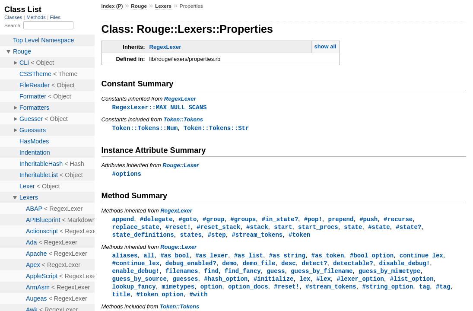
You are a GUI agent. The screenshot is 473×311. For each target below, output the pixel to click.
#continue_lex (135, 266)
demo (229, 266)
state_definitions (143, 237)
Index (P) (112, 6)
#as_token (327, 258)
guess (276, 274)
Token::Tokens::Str (216, 128)
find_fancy (243, 274)
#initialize (274, 283)
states (191, 237)
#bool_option (372, 258)
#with (198, 299)
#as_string (287, 258)
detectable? (353, 266)
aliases (125, 258)
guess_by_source (139, 283)
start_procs (318, 229)
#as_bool (174, 258)
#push (368, 220)
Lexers (163, 6)
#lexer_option (360, 283)
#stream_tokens (257, 237)
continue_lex (421, 258)
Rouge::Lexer (180, 166)
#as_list (248, 258)
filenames (181, 274)
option (211, 291)
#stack (257, 229)
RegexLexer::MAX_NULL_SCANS (159, 107)
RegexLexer (165, 47)
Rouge (139, 6)
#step (217, 237)
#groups (243, 220)
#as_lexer (211, 258)
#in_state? (280, 220)
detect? (314, 266)
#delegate (156, 220)
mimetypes (178, 291)
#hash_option (226, 283)
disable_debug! (404, 266)
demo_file (259, 266)
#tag (443, 291)
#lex (323, 283)
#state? (408, 229)
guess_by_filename (321, 274)
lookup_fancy (134, 291)
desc (288, 266)
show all (325, 46)
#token (300, 237)
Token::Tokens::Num (145, 128)
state (353, 229)
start (283, 229)
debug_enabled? (190, 266)
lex (304, 283)
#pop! (313, 220)
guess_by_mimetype (389, 274)
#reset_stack (218, 229)
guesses (185, 283)
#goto (187, 220)
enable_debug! (135, 274)
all (148, 258)
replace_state (135, 229)
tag (424, 291)
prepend (340, 220)
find (211, 274)
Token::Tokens (183, 120)
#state (379, 229)
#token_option (159, 299)
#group (214, 220)
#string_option (387, 291)
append (123, 220)
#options (126, 175)
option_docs (248, 291)
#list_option (412, 283)
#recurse (398, 220)
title (121, 299)
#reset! (178, 229)
